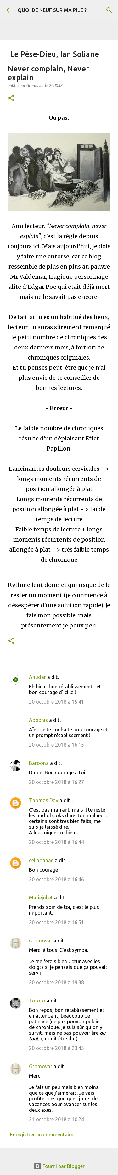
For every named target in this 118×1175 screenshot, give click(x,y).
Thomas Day (43, 800)
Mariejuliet (41, 897)
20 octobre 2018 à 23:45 (56, 1048)
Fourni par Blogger (59, 1166)
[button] (11, 98)
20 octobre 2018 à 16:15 (56, 745)
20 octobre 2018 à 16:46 (56, 879)
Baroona (39, 763)
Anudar (37, 677)
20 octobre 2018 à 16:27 (56, 782)
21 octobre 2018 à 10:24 (56, 1119)
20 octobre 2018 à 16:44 (56, 842)
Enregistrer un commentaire (41, 1134)
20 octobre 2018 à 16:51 (56, 922)
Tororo (37, 1000)
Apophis (38, 720)
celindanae (41, 860)
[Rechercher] (109, 10)
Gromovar (40, 940)
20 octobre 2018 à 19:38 (56, 982)
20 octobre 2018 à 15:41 (56, 702)
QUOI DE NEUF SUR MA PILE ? (52, 10)
